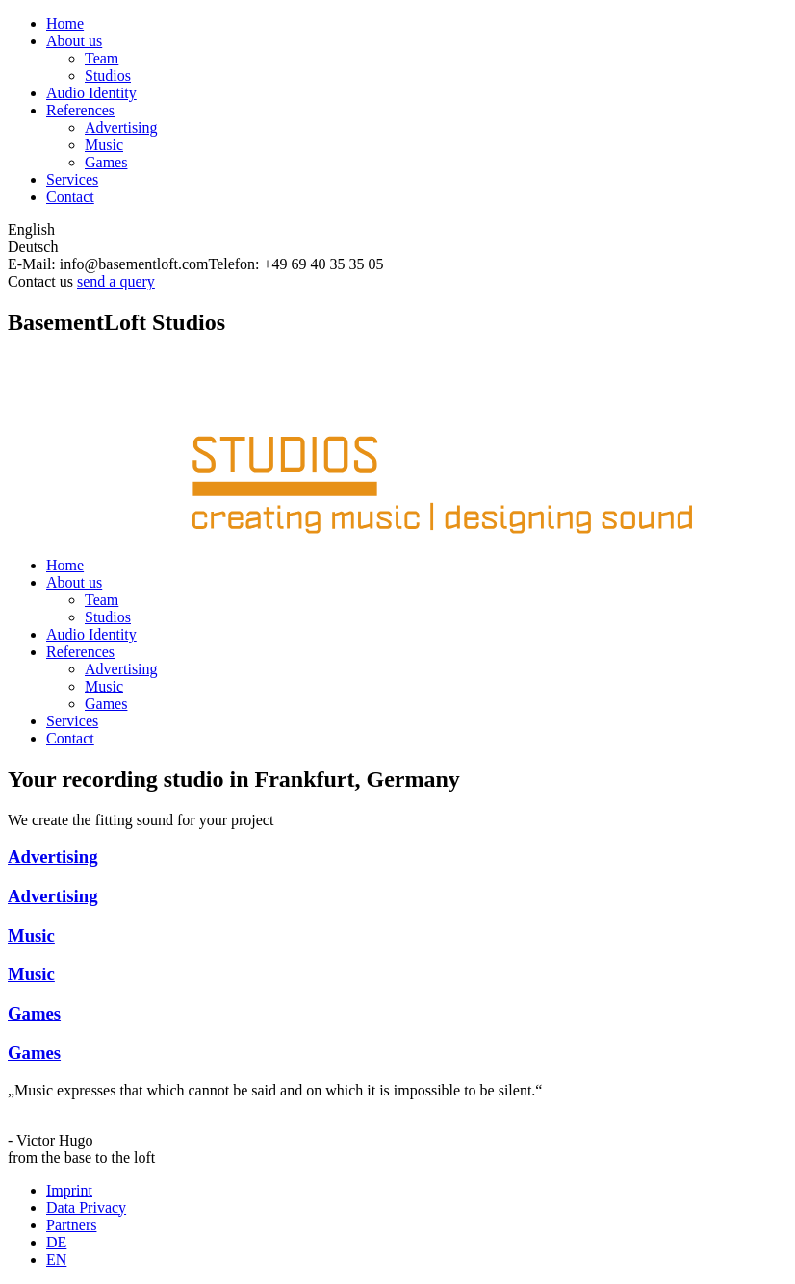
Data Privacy (86, 1207)
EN (56, 1259)
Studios (108, 75)
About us (74, 41)
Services (72, 179)
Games (106, 162)
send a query (116, 281)
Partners (71, 1225)
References (80, 110)
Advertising (121, 127)
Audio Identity (91, 93)
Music (104, 145)
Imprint (69, 1190)
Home (65, 23)
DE (56, 1242)
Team (101, 58)
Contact (70, 197)
